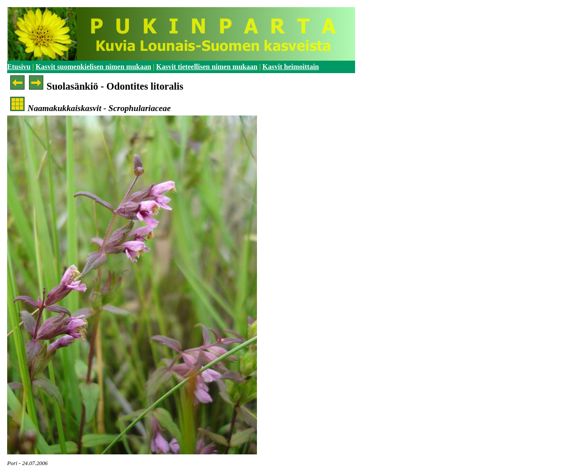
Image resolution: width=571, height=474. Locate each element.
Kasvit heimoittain (290, 66)
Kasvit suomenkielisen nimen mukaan (93, 66)
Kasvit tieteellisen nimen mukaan (206, 66)
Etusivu (18, 66)
